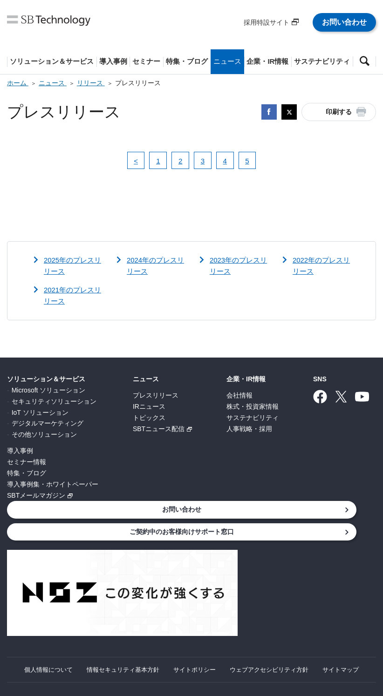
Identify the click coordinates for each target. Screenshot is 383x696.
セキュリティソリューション (54, 402)
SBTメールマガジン (36, 496)
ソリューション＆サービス (46, 380)
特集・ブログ (26, 474)
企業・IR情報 (246, 380)
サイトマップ (191, 645)
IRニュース (149, 407)
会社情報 (239, 396)
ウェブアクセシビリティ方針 (300, 634)
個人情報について (66, 634)
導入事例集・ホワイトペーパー (52, 485)
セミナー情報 (26, 462)
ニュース (146, 380)
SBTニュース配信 (159, 429)
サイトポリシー (221, 634)
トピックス (149, 418)
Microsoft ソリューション (49, 391)
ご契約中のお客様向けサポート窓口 (74, 532)
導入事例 (20, 451)
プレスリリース (155, 396)
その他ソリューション (44, 435)
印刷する (339, 111)
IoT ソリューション (40, 413)
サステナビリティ (252, 418)
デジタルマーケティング (47, 424)
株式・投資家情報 (252, 407)
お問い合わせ (344, 22)
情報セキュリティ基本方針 (145, 634)
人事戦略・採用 (249, 429)
